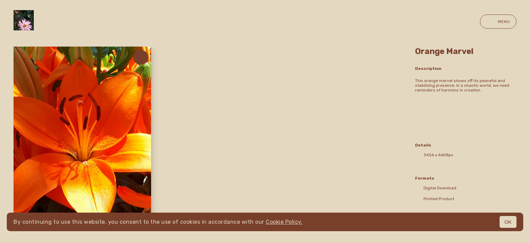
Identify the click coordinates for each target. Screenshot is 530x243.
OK (508, 222)
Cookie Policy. (284, 222)
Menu (498, 22)
